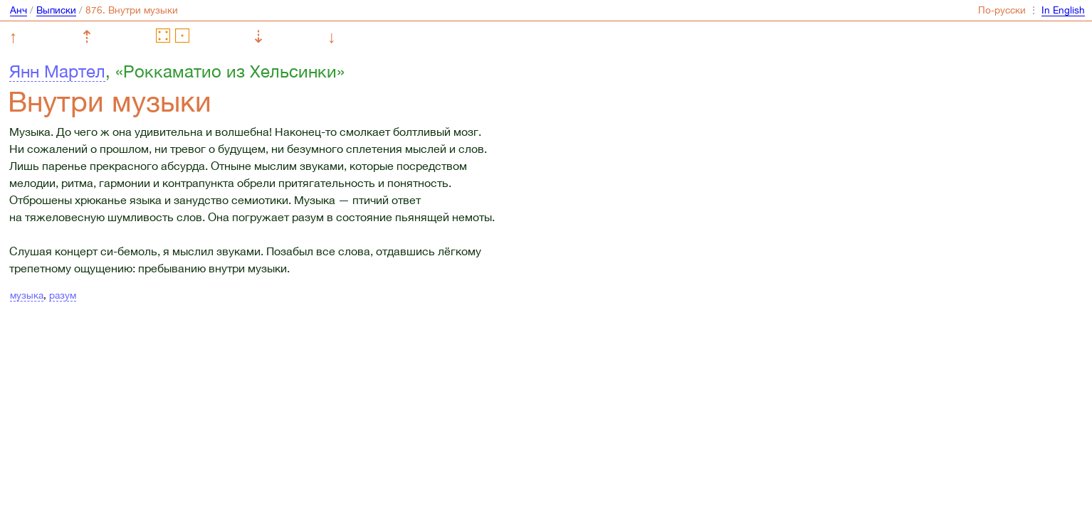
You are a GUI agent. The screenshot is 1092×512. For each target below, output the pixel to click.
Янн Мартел (57, 71)
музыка (26, 295)
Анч (18, 10)
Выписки (56, 10)
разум (62, 295)
